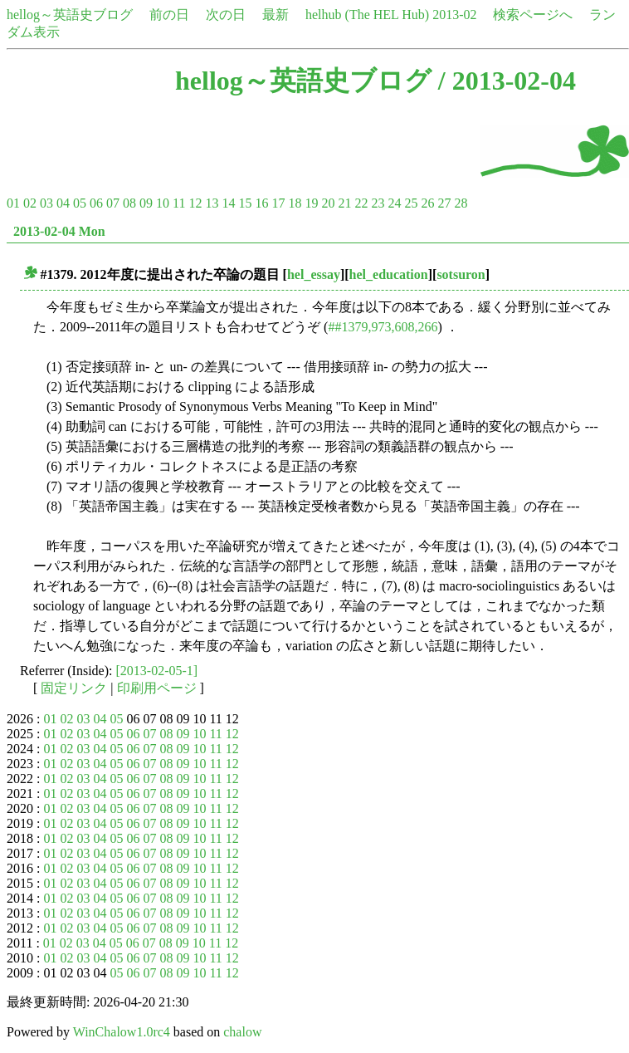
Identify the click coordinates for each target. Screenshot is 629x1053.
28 (460, 203)
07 (112, 203)
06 (96, 203)
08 (129, 203)
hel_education (388, 274)
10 (162, 203)
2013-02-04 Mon (59, 231)
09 (146, 203)
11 (179, 203)
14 (228, 203)
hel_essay (313, 274)
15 (244, 203)
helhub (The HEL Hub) (367, 14)
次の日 (226, 14)
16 (261, 203)
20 (327, 203)
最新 (275, 14)
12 (195, 203)
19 (311, 203)
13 (211, 203)
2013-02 (454, 14)
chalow (242, 1032)
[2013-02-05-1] (157, 671)
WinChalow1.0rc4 (121, 1032)
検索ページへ (533, 14)
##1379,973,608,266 (382, 327)
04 (63, 203)
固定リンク (74, 688)
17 (278, 203)
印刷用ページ (157, 688)
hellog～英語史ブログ (70, 14)
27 (444, 203)
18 (294, 203)
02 (30, 203)
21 (344, 203)
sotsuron (460, 274)
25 (410, 203)
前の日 (169, 14)
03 (46, 203)
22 (361, 203)
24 (394, 203)
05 (79, 203)
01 (13, 203)
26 (427, 203)
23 (377, 203)
